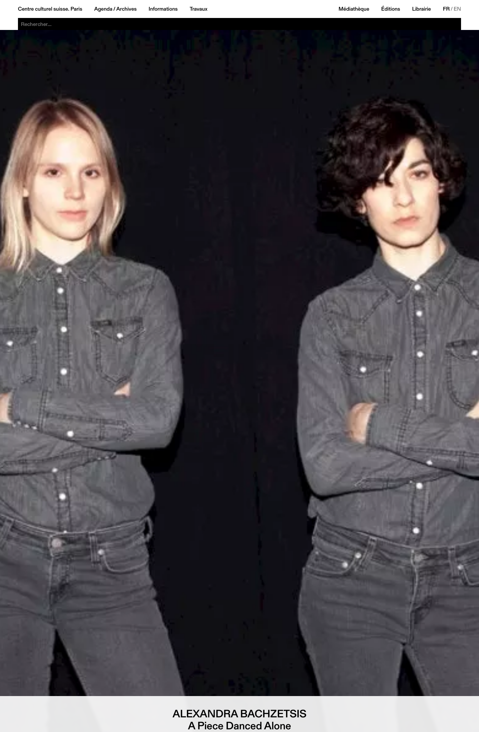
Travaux (198, 9)
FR (446, 9)
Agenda (103, 9)
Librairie (421, 9)
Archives (126, 9)
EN (457, 9)
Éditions (390, 9)
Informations (163, 9)
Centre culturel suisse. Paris (50, 9)
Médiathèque (354, 9)
